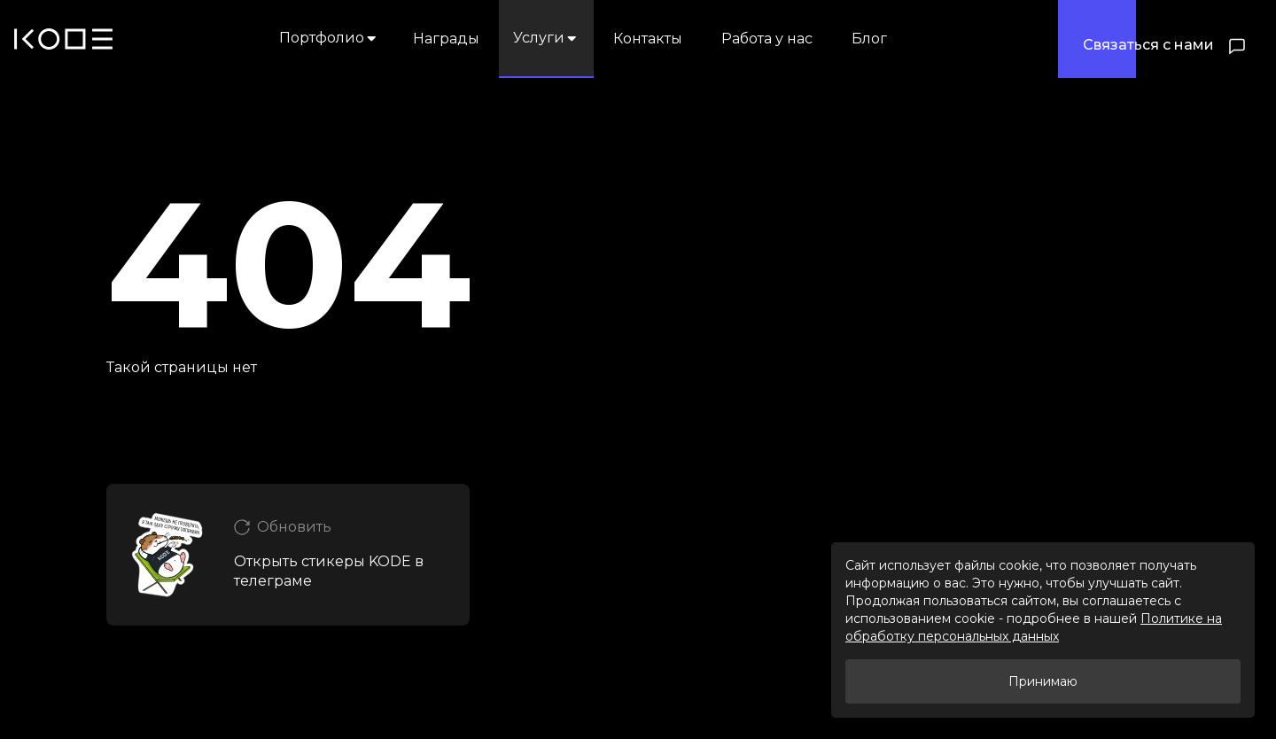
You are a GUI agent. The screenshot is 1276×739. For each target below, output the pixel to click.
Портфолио (329, 37)
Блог (869, 38)
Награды (446, 38)
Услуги (546, 37)
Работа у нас (767, 38)
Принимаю (1043, 681)
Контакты (647, 38)
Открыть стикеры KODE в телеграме (329, 571)
